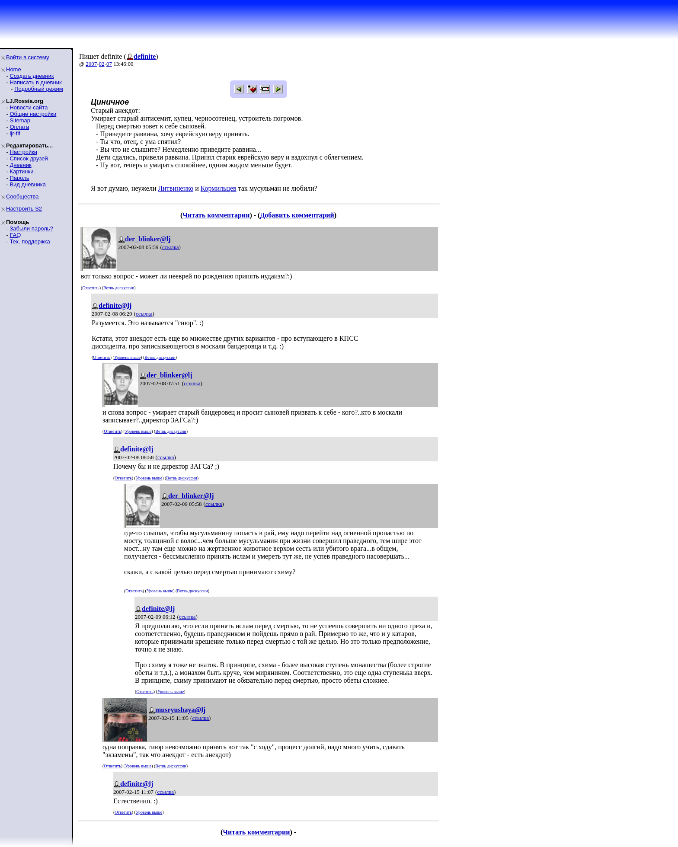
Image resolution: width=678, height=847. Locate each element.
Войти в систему (27, 57)
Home (13, 69)
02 (102, 64)
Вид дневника (28, 184)
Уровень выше (127, 357)
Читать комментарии (215, 215)
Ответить (90, 287)
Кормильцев (219, 188)
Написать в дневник (35, 82)
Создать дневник (32, 76)
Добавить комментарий (297, 215)
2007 (91, 64)
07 (109, 64)
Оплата (19, 127)
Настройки (23, 152)
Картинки (21, 171)
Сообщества (22, 196)
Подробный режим (38, 89)
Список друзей (29, 158)
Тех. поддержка (30, 241)
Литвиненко (175, 188)
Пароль (19, 178)
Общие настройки (33, 114)
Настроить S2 (24, 208)
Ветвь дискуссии (118, 287)
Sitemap (20, 120)
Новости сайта (29, 107)
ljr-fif (15, 133)
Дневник (20, 165)
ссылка (170, 247)
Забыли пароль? (31, 228)
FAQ (15, 235)
